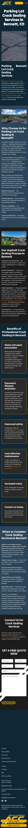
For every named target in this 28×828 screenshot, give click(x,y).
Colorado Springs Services (8, 761)
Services (3, 748)
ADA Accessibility (6, 776)
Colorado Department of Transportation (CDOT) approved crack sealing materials (13, 95)
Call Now (14, 821)
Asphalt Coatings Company (11, 81)
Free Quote (19, 3)
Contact (3, 766)
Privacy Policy (15, 807)
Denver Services (5, 758)
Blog (2, 772)
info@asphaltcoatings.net (8, 797)
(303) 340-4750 (6, 786)
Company (4, 769)
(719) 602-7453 (5, 794)
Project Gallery (5, 751)
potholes (15, 430)
